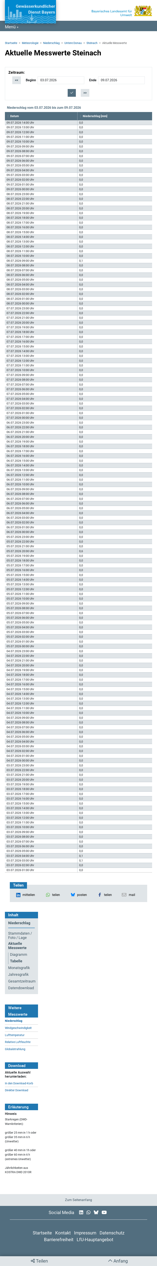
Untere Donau (73, 43)
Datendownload (21, 988)
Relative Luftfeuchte (17, 1042)
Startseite (11, 43)
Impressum (85, 1232)
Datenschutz (112, 1232)
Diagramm (18, 955)
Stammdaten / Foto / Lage (20, 935)
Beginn (31, 80)
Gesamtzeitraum (21, 981)
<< (16, 80)
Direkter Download (16, 1090)
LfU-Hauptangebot (95, 1239)
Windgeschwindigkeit (18, 1028)
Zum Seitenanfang (78, 1200)
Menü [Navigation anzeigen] (11, 26)
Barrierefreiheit (58, 1239)
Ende (92, 80)
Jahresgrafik (18, 975)
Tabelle (16, 961)
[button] (8, 116)
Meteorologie (30, 43)
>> (85, 93)
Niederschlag (51, 43)
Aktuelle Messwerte (17, 946)
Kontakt (63, 1232)
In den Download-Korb (19, 1083)
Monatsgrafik (19, 968)
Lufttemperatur (15, 1035)
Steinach (92, 43)
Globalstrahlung (15, 1049)
